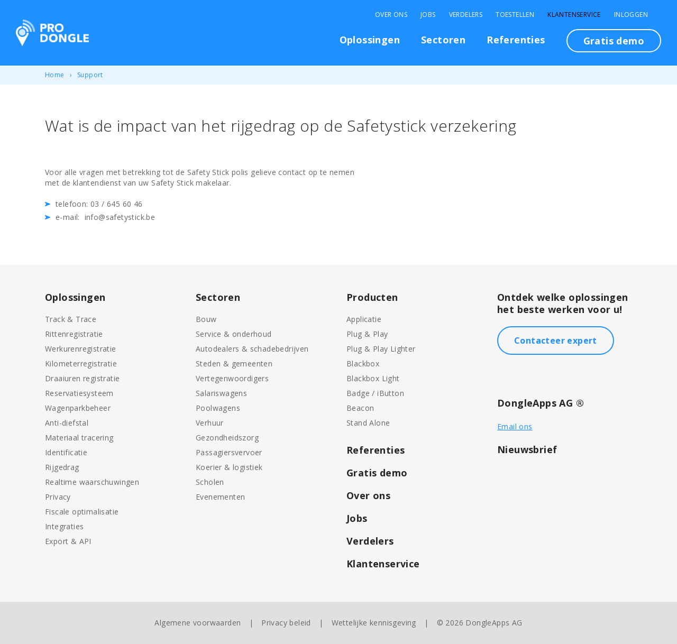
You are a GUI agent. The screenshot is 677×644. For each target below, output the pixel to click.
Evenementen (220, 497)
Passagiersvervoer (229, 452)
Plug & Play (367, 334)
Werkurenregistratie (80, 349)
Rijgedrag (62, 467)
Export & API (68, 541)
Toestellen (515, 15)
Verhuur (210, 423)
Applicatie (363, 319)
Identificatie (66, 452)
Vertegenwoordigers (232, 378)
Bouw (206, 319)
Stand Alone (368, 423)
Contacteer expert (555, 340)
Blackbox (362, 363)
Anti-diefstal (66, 423)
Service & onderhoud (234, 334)
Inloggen (631, 15)
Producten (372, 297)
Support (90, 74)
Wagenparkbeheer (78, 408)
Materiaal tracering (79, 438)
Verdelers (466, 15)
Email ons (515, 426)
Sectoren (443, 39)
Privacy (58, 497)
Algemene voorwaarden (197, 623)
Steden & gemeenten (234, 363)
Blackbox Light (373, 378)
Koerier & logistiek (229, 467)
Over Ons (391, 15)
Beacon (360, 408)
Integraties (64, 526)
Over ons (368, 495)
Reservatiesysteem (79, 393)
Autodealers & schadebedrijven (252, 349)
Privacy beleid (286, 623)
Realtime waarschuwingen (92, 482)
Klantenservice (574, 15)
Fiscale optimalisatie (81, 512)
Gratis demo (613, 40)
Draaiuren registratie (82, 378)
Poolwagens (218, 408)
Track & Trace (70, 319)
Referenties (516, 39)
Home (55, 74)
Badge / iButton (375, 393)
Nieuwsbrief (527, 449)
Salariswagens (221, 393)
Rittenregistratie (74, 334)
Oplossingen (370, 39)
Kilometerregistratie (81, 363)
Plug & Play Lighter (381, 349)
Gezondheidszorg (227, 438)
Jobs (428, 15)
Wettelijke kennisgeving (374, 623)
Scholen (210, 482)
